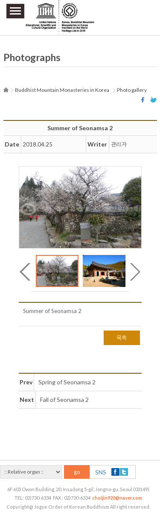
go (77, 471)
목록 (121, 337)
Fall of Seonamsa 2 (64, 399)
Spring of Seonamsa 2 (67, 382)
